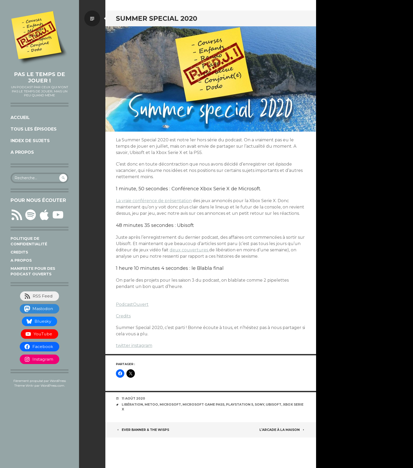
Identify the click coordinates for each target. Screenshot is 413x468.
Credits (19, 252)
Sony (259, 404)
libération (132, 404)
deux (176, 249)
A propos (22, 152)
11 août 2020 (133, 398)
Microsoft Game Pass (203, 404)
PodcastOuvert (132, 304)
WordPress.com (52, 385)
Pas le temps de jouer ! (39, 77)
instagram (141, 345)
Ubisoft (273, 404)
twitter (123, 345)
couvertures (195, 249)
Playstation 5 (239, 404)
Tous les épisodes (34, 129)
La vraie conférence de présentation (154, 200)
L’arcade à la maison (282, 430)
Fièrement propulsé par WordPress (39, 381)
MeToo (151, 404)
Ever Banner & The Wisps (142, 430)
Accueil (20, 117)
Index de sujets (30, 140)
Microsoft (170, 404)
